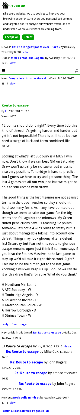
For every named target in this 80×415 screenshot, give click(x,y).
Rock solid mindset (26, 397)
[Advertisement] (40, 95)
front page (18, 324)
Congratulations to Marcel (27, 78)
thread (68, 346)
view (25, 52)
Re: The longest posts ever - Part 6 (36, 47)
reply (5, 324)
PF (6, 111)
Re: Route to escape (47, 332)
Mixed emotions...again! (28, 57)
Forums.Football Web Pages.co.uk (25, 410)
